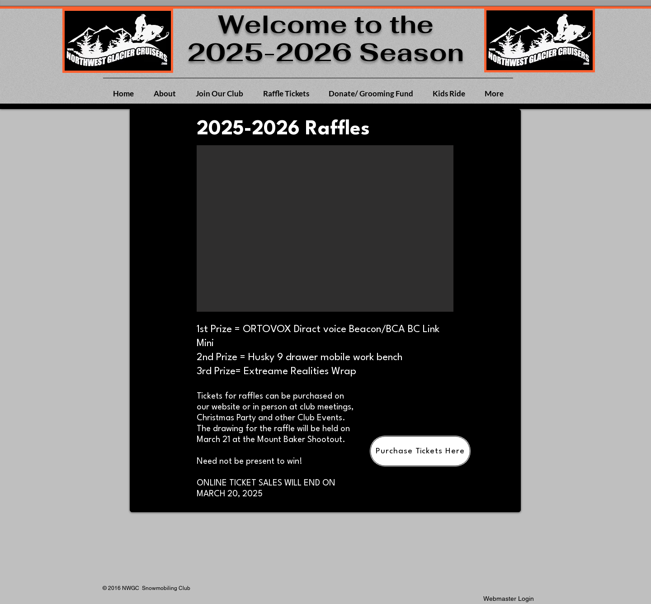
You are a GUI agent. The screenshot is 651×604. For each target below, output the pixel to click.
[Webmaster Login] (508, 599)
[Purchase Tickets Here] (420, 451)
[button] (325, 228)
